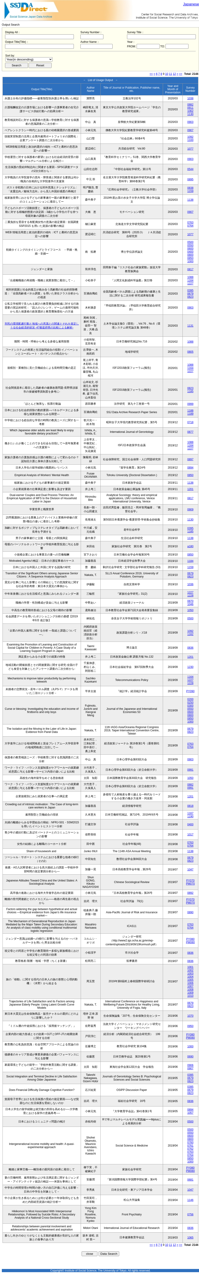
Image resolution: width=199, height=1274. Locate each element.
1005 (190, 979)
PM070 (190, 883)
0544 (190, 169)
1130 (190, 114)
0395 (190, 290)
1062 (190, 111)
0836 (190, 647)
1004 (190, 976)
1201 (190, 489)
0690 (190, 1056)
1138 (190, 199)
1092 (190, 136)
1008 (190, 989)
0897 (190, 459)
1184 (190, 561)
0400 (190, 251)
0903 (190, 122)
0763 (190, 222)
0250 (190, 702)
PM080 (190, 942)
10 (166, 74)
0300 (190, 705)
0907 (190, 130)
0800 (190, 255)
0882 (190, 104)
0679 (190, 293)
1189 (190, 413)
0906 (190, 1065)
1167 (190, 813)
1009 (190, 992)
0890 (190, 912)
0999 (190, 404)
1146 (190, 1200)
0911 (190, 107)
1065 (190, 1237)
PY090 (190, 691)
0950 (190, 1026)
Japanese (191, 4)
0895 (190, 179)
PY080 (190, 939)
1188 (190, 410)
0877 (190, 432)
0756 (190, 1214)
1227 (190, 283)
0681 (190, 1179)
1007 (190, 986)
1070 (190, 1015)
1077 (190, 148)
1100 (190, 140)
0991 (190, 769)
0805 (190, 351)
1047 (190, 869)
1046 (190, 604)
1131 (190, 325)
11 (170, 74)
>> (180, 74)
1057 (190, 1112)
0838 (190, 188)
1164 (190, 280)
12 (174, 74)
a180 (190, 546)
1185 (190, 391)
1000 (190, 261)
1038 (190, 98)
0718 (190, 422)
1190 (190, 816)
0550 (190, 245)
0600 (190, 248)
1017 (190, 834)
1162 (190, 634)
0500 (190, 242)
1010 (190, 996)
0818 (190, 806)
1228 (190, 595)
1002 (190, 970)
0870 (190, 601)
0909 (190, 509)
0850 (190, 258)
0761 (190, 1145)
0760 (190, 1142)
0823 (190, 296)
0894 (190, 467)
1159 (190, 191)
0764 (190, 225)
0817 (190, 269)
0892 (190, 893)
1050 (190, 610)
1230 (190, 667)
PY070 (190, 880)
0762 (190, 1148)
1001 (190, 967)
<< (151, 74)
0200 (190, 699)
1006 (190, 983)
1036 (190, 584)
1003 (190, 973)
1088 (190, 277)
